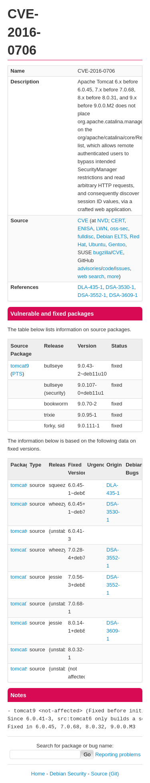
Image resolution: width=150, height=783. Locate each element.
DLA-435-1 (90, 287)
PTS (17, 374)
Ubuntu (96, 244)
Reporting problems (117, 754)
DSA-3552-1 (92, 295)
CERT (118, 220)
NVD (102, 220)
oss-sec (119, 228)
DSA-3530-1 (120, 287)
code (108, 268)
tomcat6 (19, 485)
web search (91, 276)
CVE (83, 220)
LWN (101, 228)
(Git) (114, 774)
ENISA (85, 228)
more (113, 276)
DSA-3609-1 (123, 295)
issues (122, 268)
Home (38, 774)
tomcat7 (19, 550)
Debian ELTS (111, 236)
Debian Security (68, 774)
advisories (89, 268)
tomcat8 (19, 623)
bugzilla (102, 252)
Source (99, 774)
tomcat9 (19, 366)
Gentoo (117, 244)
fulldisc (86, 236)
